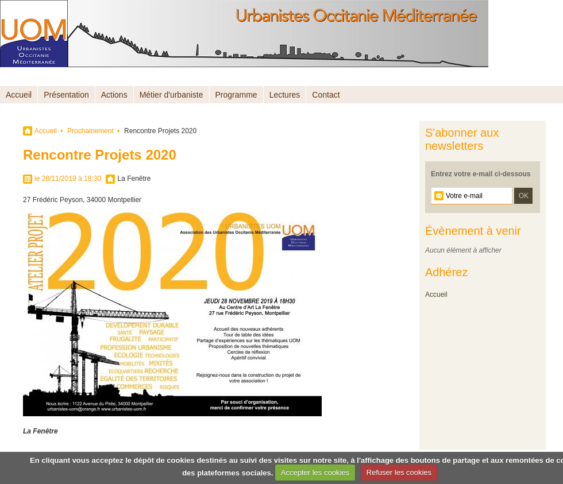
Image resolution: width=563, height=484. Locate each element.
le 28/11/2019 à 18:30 (67, 179)
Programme (236, 94)
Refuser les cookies (399, 472)
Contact (326, 94)
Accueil (19, 94)
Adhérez (446, 272)
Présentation (66, 94)
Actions (114, 94)
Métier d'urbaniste (171, 94)
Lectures (284, 94)
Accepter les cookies (315, 472)
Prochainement (90, 131)
